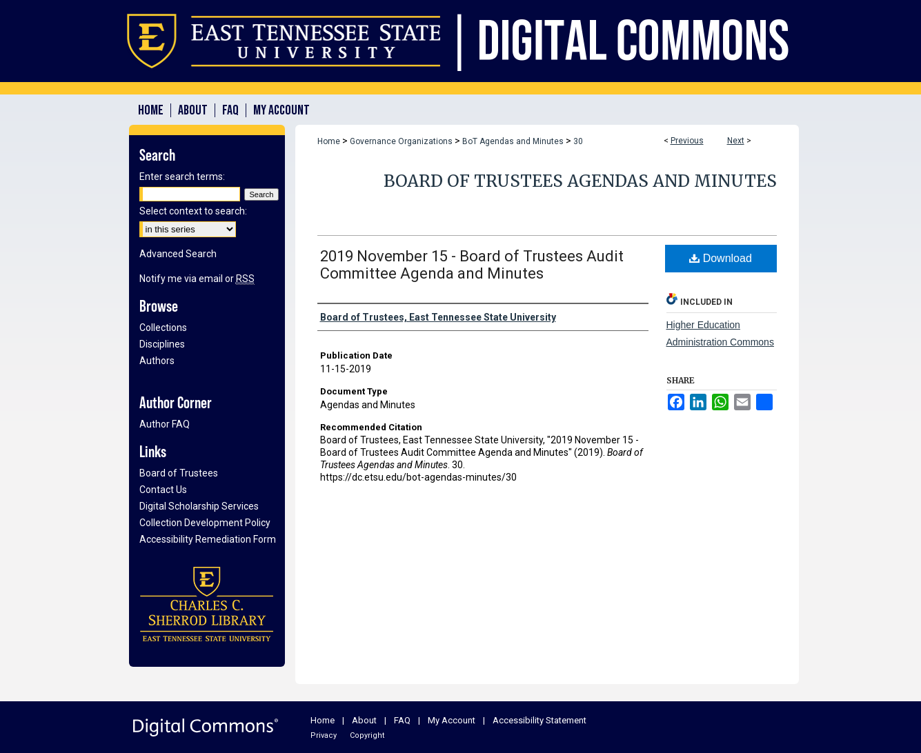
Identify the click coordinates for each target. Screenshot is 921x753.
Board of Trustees (178, 473)
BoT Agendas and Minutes (513, 141)
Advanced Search (178, 253)
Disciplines (162, 344)
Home (328, 141)
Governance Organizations (401, 141)
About (364, 720)
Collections (163, 327)
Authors (157, 360)
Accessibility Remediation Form (207, 539)
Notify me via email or (197, 278)
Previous (687, 140)
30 (578, 141)
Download (720, 258)
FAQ (402, 720)
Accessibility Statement (539, 720)
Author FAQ (164, 424)
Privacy (323, 735)
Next (735, 140)
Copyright (367, 735)
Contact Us (163, 489)
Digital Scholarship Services (199, 506)
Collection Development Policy (204, 522)
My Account (451, 720)
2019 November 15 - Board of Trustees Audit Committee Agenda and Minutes (472, 265)
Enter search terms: (182, 176)
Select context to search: (193, 211)
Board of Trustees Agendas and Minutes (580, 181)
